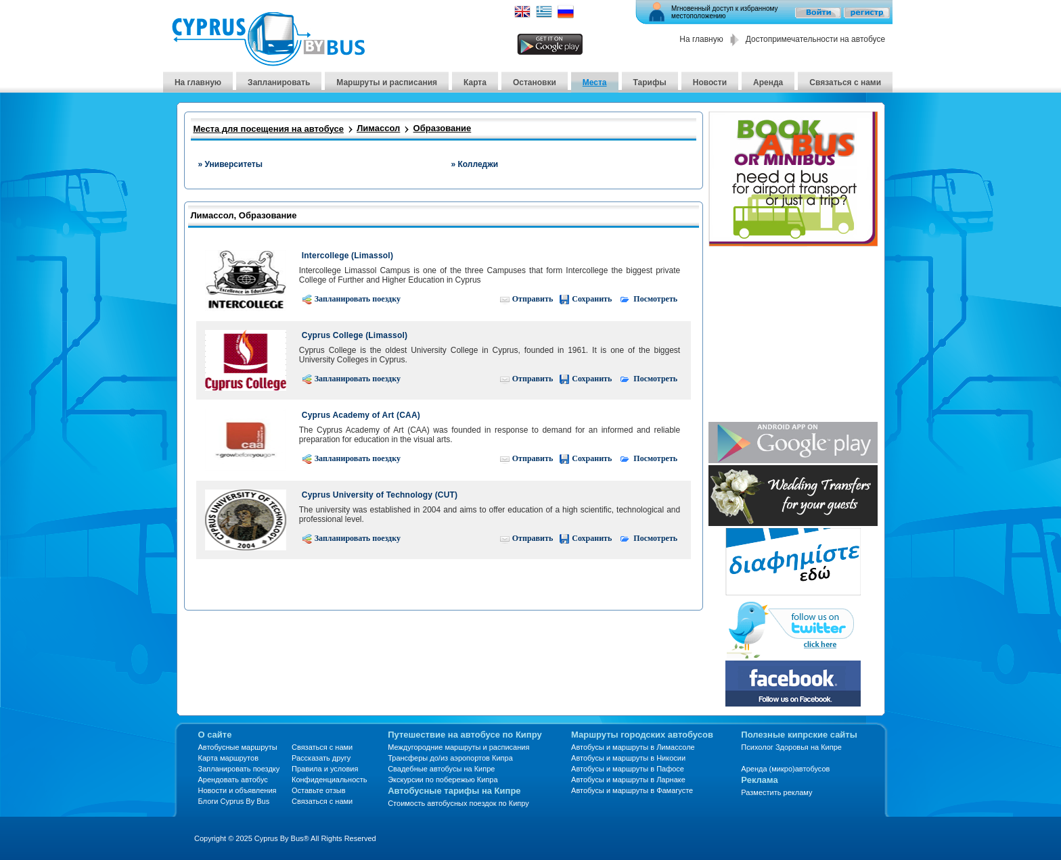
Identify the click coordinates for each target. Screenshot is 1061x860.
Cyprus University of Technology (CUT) (380, 495)
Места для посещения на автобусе (269, 129)
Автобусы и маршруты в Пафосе (627, 769)
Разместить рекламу (776, 792)
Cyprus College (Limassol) (354, 335)
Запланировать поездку (351, 299)
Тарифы (650, 82)
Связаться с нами (845, 82)
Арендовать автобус (233, 779)
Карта (475, 82)
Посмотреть (647, 299)
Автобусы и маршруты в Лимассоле (633, 747)
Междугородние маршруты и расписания (458, 747)
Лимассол (378, 128)
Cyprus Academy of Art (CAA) (361, 415)
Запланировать (279, 82)
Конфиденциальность (329, 779)
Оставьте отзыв (319, 790)
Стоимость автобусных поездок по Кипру (458, 803)
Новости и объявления (237, 790)
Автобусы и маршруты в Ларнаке (628, 779)
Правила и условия (325, 769)
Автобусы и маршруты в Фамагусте (632, 790)
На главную (701, 39)
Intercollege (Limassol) (347, 255)
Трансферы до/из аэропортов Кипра (450, 758)
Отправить (526, 299)
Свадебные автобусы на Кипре (441, 769)
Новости (710, 82)
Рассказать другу (321, 758)
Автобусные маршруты (237, 747)
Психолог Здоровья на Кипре (791, 747)
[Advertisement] (793, 335)
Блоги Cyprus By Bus (234, 801)
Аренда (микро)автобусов (785, 769)
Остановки (534, 82)
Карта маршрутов (228, 758)
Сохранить (585, 299)
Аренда (768, 82)
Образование (442, 128)
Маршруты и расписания (386, 82)
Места (595, 82)
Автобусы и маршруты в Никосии (628, 758)
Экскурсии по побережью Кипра (442, 779)
